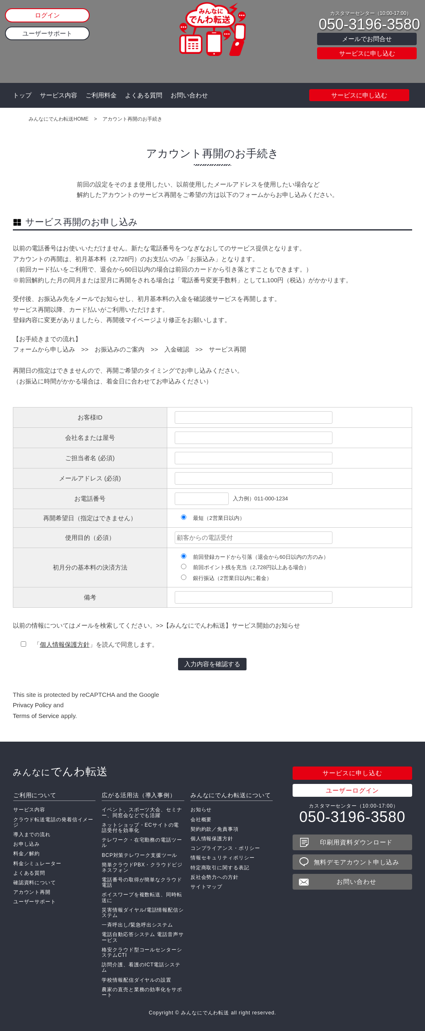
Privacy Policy (32, 704)
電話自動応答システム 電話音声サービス (143, 937)
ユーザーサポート (47, 33)
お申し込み (26, 844)
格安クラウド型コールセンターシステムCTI (142, 952)
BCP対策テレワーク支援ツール (139, 855)
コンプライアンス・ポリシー (225, 848)
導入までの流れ (32, 834)
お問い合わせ (189, 95)
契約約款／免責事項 (215, 829)
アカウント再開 (32, 892)
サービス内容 (58, 95)
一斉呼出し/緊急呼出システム (137, 925)
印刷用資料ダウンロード (356, 842)
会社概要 (201, 819)
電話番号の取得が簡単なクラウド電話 (142, 882)
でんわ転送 (60, 771)
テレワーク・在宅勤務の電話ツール (142, 842)
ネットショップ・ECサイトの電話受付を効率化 (140, 827)
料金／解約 (26, 853)
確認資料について (34, 882)
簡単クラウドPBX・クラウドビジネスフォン (142, 867)
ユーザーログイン (352, 790)
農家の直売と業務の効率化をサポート (142, 992)
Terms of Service (36, 715)
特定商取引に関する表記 (220, 868)
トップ (22, 95)
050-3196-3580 (369, 24)
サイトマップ (206, 887)
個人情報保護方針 (65, 644)
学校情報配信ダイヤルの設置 (136, 980)
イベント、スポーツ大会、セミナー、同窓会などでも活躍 (142, 812)
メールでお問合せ (367, 38)
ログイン (47, 15)
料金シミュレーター (37, 863)
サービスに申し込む (367, 53)
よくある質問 (143, 95)
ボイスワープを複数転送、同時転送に (142, 897)
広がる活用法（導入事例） (139, 795)
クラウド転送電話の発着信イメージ (53, 822)
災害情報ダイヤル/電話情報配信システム (143, 912)
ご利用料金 (101, 95)
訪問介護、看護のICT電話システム (141, 967)
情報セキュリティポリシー (223, 858)
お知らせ (201, 810)
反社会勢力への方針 (215, 877)
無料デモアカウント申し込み (357, 862)
